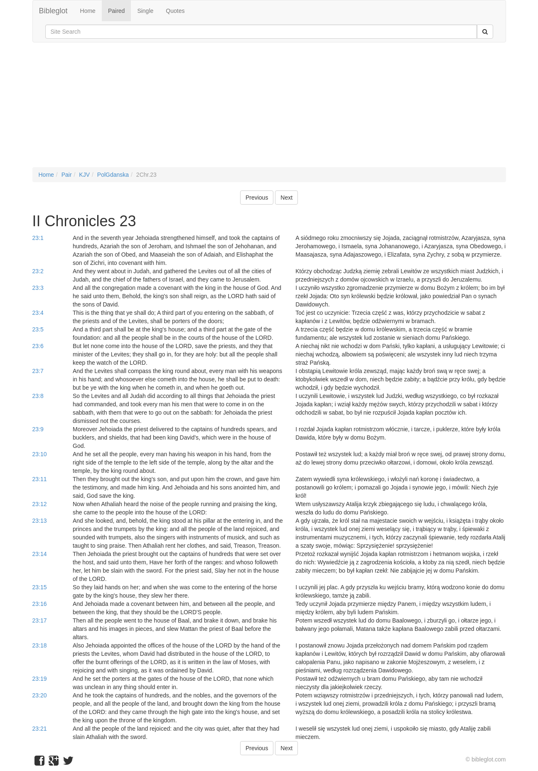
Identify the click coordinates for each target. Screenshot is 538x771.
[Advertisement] (269, 109)
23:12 (39, 504)
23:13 (39, 520)
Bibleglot (53, 11)
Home (88, 10)
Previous (257, 197)
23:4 (38, 312)
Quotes (175, 10)
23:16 (39, 603)
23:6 (38, 346)
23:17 (39, 620)
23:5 (38, 329)
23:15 (39, 587)
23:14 (39, 554)
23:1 (38, 238)
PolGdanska (113, 174)
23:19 (39, 678)
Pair (66, 174)
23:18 (39, 645)
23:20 (39, 695)
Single (145, 10)
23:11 (39, 479)
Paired (116, 10)
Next (286, 197)
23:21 (39, 728)
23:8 (38, 396)
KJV (84, 174)
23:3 (38, 287)
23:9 (38, 429)
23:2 (38, 271)
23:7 (38, 371)
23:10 (39, 454)
